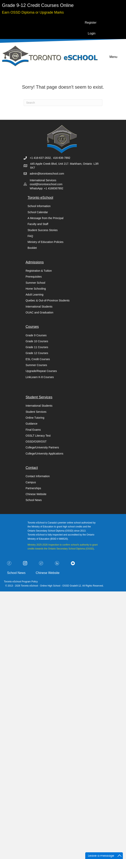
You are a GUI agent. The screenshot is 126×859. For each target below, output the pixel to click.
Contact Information (38, 476)
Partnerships (33, 488)
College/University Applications (44, 453)
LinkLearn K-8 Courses (40, 377)
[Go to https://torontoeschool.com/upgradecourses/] (33, 12)
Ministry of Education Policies (45, 242)
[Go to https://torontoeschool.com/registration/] (38, 5)
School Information (39, 206)
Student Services (36, 411)
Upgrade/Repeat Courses (41, 371)
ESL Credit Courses (38, 359)
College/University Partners (42, 447)
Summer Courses (36, 365)
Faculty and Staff (38, 224)
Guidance (31, 423)
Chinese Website (36, 494)
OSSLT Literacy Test (38, 435)
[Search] (63, 102)
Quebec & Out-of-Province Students (47, 300)
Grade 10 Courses (37, 341)
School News (34, 500)
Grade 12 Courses (37, 353)
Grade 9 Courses (36, 335)
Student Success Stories (43, 230)
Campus (31, 482)
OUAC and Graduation (39, 312)
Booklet (32, 247)
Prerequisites (34, 276)
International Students (39, 306)
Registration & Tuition (39, 270)
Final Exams (33, 429)
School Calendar (38, 212)
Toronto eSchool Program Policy (21, 581)
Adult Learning (34, 294)
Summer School (35, 282)
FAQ (30, 236)
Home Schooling (36, 288)
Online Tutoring (35, 417)
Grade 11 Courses (37, 347)
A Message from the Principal (45, 218)
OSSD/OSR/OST (36, 441)
